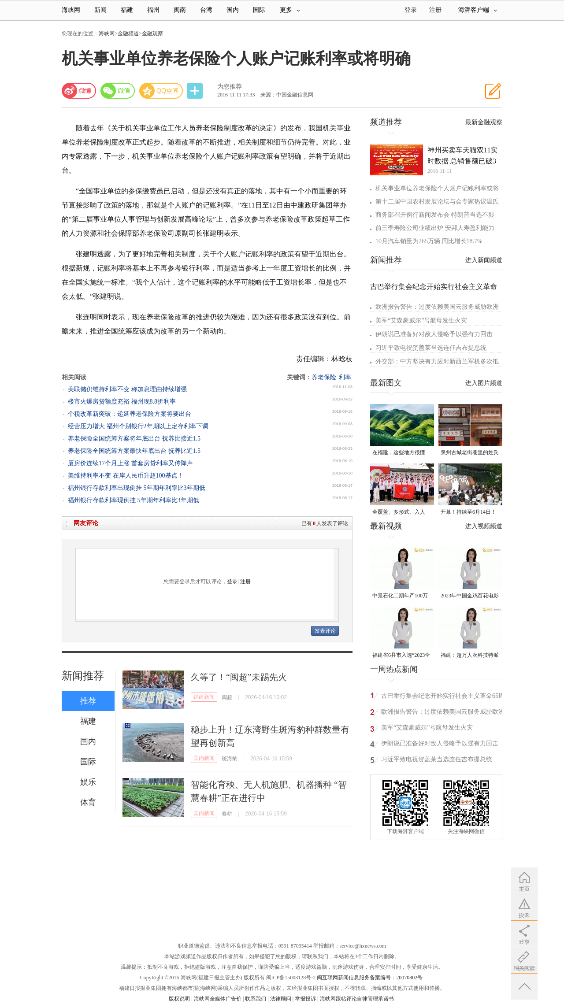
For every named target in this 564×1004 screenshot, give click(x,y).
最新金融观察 (483, 122)
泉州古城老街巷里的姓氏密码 (470, 453)
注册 (435, 10)
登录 (232, 581)
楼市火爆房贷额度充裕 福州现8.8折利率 (122, 401)
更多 (290, 10)
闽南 (180, 10)
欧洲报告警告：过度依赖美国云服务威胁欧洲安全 (443, 713)
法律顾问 (280, 999)
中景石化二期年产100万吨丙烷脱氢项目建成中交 (401, 596)
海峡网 (71, 10)
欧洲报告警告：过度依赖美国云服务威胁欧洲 (437, 307)
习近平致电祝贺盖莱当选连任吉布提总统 (430, 348)
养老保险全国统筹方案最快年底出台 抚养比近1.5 (134, 451)
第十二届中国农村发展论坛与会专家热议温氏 (437, 201)
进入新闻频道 (483, 260)
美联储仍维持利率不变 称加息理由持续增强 (127, 389)
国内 (232, 10)
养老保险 (324, 377)
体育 (88, 802)
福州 (153, 10)
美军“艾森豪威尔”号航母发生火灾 (421, 320)
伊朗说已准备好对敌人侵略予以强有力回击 (434, 334)
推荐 (88, 701)
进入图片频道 (483, 383)
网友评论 (86, 523)
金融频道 (128, 33)
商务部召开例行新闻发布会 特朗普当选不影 (434, 214)
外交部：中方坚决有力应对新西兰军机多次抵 (437, 361)
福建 (127, 10)
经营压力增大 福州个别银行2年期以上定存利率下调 (138, 426)
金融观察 (152, 33)
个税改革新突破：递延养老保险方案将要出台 (129, 414)
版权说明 (179, 999)
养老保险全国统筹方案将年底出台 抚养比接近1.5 (134, 438)
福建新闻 (204, 697)
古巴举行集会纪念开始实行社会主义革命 (433, 286)
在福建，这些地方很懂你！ (398, 453)
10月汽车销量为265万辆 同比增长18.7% (428, 241)
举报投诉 (305, 999)
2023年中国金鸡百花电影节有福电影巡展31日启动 (470, 596)
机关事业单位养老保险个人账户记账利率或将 (437, 188)
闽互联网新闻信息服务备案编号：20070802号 (370, 977)
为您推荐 (229, 86)
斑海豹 (229, 759)
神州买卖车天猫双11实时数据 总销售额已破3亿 (462, 156)
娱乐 (88, 782)
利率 (345, 377)
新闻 (100, 10)
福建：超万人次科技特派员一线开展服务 (470, 655)
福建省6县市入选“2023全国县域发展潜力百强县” (401, 655)
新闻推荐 (83, 676)
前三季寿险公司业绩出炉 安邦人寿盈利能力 (434, 228)
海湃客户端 (477, 10)
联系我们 (255, 999)
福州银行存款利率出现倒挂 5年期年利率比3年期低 (136, 488)
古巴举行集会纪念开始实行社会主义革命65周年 (443, 697)
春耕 (227, 814)
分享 (195, 91)
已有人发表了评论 (324, 523)
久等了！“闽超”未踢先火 (239, 677)
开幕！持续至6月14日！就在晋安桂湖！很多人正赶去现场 (470, 512)
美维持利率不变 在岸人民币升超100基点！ (126, 475)
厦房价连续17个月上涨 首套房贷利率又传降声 (130, 463)
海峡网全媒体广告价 (217, 999)
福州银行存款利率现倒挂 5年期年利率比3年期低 (133, 500)
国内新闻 (204, 758)
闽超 (227, 697)
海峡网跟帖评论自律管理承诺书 (357, 999)
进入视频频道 (483, 526)
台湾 (206, 10)
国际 (259, 10)
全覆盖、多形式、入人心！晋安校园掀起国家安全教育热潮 (401, 512)
